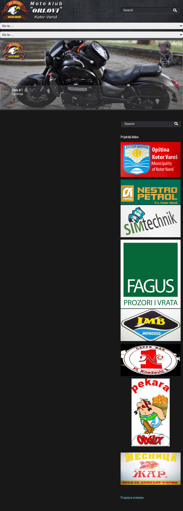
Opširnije (17, 94)
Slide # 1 (17, 89)
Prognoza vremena (132, 497)
